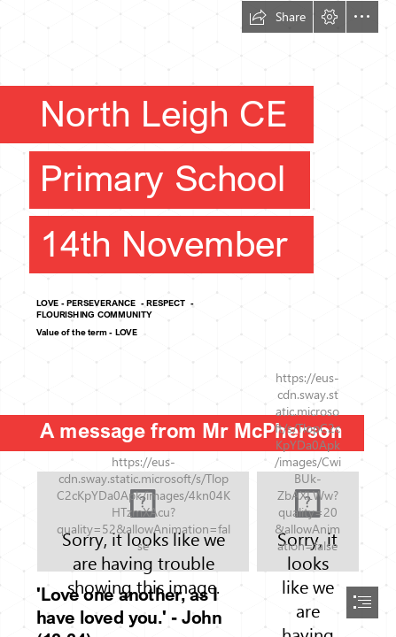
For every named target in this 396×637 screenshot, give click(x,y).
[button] (277, 17)
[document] (198, 318)
